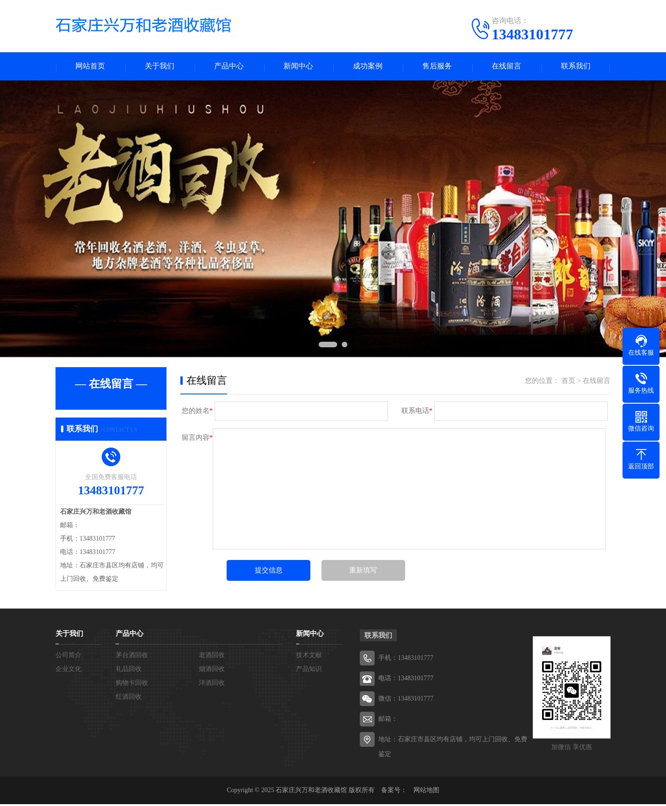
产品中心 (229, 67)
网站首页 (90, 67)
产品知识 (309, 670)
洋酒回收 (212, 684)
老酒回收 (212, 656)
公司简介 (68, 656)
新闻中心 (298, 67)
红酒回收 (129, 698)
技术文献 (309, 656)
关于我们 (159, 67)
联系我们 (576, 67)
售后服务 (437, 67)
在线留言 (506, 67)
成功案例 (367, 67)
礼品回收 (129, 670)
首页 (568, 382)
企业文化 (68, 670)
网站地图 (426, 791)
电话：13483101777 (405, 680)
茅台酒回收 (132, 656)
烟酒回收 (212, 670)
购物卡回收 (132, 684)
